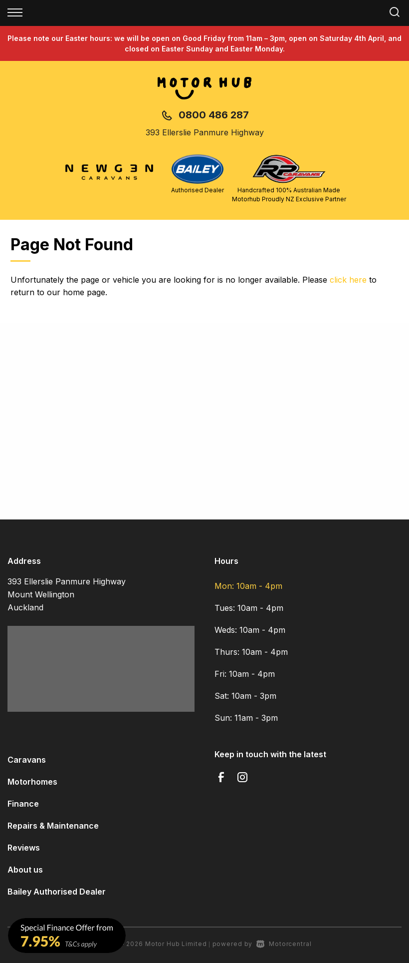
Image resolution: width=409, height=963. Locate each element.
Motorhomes (32, 782)
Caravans (26, 760)
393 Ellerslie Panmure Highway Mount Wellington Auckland (66, 594)
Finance (23, 804)
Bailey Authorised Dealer (56, 892)
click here (348, 280)
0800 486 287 (214, 115)
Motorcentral (283, 944)
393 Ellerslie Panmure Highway (205, 132)
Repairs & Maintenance (53, 826)
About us (25, 870)
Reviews (23, 848)
